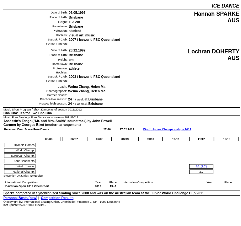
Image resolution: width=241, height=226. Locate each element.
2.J (201, 171)
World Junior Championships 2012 (167, 129)
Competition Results (57, 198)
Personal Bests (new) (20, 198)
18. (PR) (201, 166)
